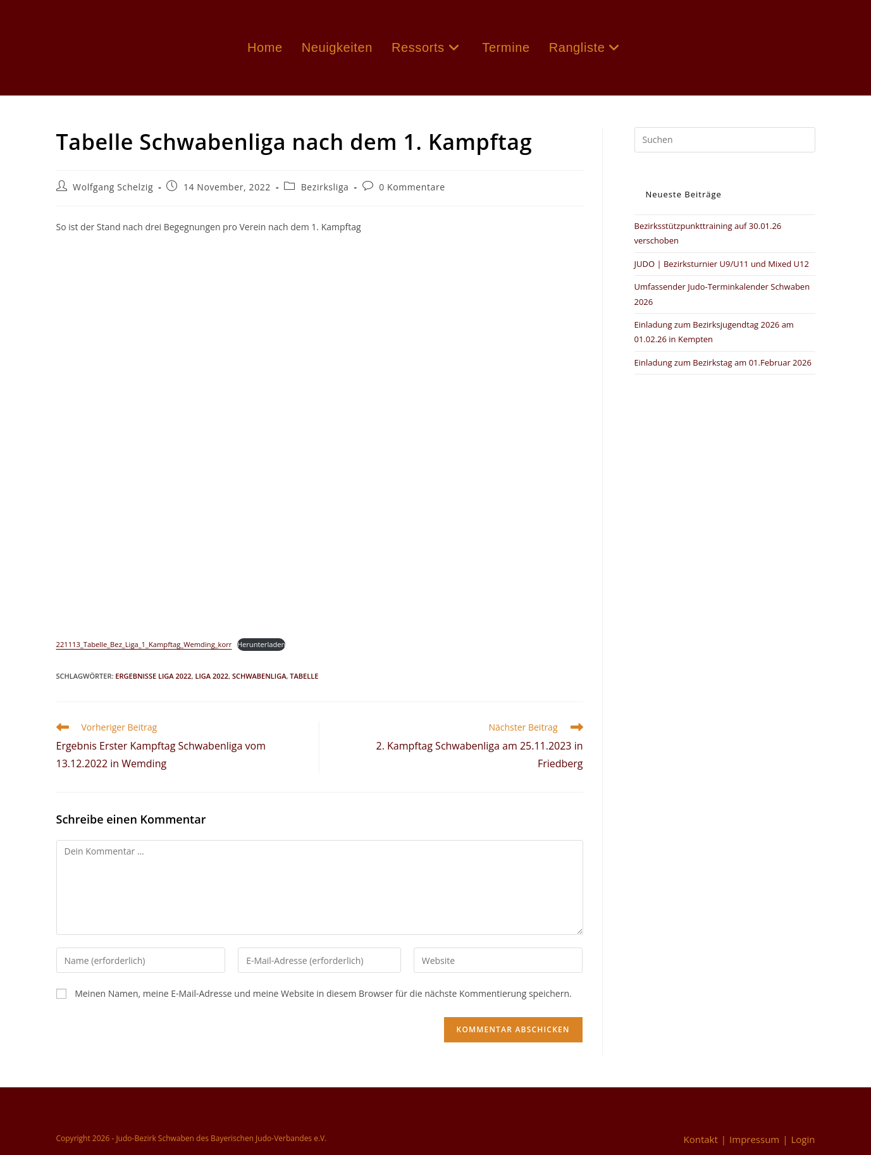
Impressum (754, 1139)
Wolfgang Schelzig (113, 187)
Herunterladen (261, 644)
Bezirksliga (325, 187)
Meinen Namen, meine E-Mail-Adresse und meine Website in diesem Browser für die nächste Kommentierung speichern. (323, 993)
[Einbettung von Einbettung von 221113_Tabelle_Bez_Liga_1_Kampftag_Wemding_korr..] (319, 437)
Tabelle (304, 676)
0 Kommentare (412, 187)
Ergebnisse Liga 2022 (153, 676)
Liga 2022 (211, 676)
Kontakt (700, 1139)
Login (803, 1139)
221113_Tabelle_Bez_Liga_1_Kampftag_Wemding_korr (144, 644)
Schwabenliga (259, 676)
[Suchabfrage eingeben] (724, 139)
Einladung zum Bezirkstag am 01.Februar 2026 (723, 362)
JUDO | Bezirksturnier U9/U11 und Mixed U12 (721, 263)
